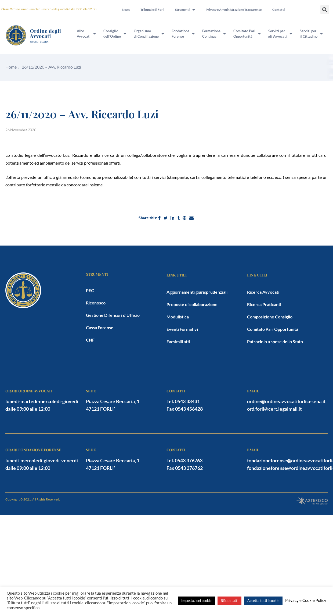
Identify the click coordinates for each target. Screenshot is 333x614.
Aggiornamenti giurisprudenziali (196, 291)
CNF (90, 339)
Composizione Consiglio (269, 316)
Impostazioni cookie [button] (196, 600)
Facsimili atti (178, 341)
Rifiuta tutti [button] (229, 600)
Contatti (278, 10)
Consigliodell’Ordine (114, 33)
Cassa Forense (99, 327)
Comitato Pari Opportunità (272, 329)
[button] (324, 9)
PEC (90, 290)
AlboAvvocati (86, 33)
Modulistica (177, 316)
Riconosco (96, 302)
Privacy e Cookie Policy (305, 600)
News (126, 10)
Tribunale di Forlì (152, 10)
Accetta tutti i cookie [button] (263, 600)
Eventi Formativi (182, 329)
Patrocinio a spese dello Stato (275, 341)
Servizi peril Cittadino (311, 33)
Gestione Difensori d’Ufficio (113, 315)
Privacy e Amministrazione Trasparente (234, 10)
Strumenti (185, 10)
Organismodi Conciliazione (149, 33)
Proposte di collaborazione (192, 304)
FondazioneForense (183, 33)
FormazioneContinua (214, 33)
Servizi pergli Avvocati (280, 33)
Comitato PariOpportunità (247, 33)
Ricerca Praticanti (264, 304)
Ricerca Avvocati (263, 291)
